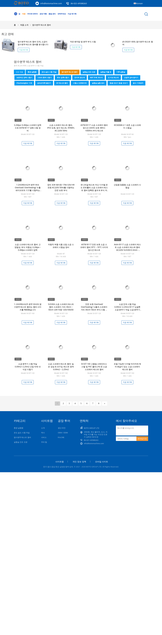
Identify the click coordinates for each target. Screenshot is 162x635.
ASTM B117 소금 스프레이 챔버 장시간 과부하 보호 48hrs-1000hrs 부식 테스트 (94, 128)
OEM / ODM (63, 432)
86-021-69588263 (79, 3)
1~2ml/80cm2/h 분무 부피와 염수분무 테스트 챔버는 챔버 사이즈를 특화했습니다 (27, 307)
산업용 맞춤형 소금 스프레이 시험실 (127, 186)
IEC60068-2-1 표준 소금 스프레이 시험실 (127, 126)
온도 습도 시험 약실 (49, 72)
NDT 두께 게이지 (96, 77)
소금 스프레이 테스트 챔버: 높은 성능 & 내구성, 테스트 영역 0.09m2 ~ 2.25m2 (61, 367)
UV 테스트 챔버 (62, 83)
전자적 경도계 (79, 77)
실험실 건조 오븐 (89, 72)
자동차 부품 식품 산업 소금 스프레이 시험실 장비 (61, 246)
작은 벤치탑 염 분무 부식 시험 (83, 41)
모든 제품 (19, 72)
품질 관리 (52, 14)
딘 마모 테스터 (113, 77)
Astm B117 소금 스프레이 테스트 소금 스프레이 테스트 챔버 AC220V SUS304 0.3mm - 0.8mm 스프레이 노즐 (127, 248)
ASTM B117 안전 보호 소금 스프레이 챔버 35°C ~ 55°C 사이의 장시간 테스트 (94, 247)
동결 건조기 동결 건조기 (119, 83)
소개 (43, 428)
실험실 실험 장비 (98, 83)
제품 (23, 14)
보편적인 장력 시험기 (24, 77)
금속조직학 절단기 (44, 83)
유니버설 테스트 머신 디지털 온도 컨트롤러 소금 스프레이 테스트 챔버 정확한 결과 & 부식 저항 (94, 188)
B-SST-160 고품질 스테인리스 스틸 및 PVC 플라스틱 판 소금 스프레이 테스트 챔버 (94, 367)
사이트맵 (59, 462)
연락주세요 (62, 14)
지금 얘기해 (72, 14)
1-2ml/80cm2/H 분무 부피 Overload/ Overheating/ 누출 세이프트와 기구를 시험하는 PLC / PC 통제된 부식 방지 (28, 188)
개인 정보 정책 (79, 462)
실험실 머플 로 (105, 72)
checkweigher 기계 (24, 83)
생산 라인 (61, 428)
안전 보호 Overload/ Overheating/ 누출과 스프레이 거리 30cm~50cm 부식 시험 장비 (94, 308)
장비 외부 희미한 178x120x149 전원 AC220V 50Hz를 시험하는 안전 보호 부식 (60, 187)
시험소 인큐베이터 (80, 83)
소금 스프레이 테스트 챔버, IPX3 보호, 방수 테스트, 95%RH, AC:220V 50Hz (61, 128)
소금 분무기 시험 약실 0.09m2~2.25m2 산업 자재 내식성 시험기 (28, 367)
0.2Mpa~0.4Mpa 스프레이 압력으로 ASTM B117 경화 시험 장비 (27, 128)
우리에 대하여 (32, 14)
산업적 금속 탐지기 (131, 77)
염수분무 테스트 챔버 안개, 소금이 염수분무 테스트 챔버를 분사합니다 (33, 43)
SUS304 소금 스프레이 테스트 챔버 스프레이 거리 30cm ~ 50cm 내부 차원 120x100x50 (61, 307)
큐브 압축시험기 (63, 77)
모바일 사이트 (101, 462)
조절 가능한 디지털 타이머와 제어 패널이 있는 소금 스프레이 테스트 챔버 (127, 367)
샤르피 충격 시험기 (45, 77)
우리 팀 (44, 442)
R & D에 (61, 437)
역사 (43, 432)
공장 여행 (43, 14)
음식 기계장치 (138, 83)
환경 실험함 (32, 72)
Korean (139, 3)
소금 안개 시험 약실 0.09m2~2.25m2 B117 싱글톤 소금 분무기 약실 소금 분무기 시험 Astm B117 (127, 308)
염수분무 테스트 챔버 (41, 25)
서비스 (44, 437)
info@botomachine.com (51, 3)
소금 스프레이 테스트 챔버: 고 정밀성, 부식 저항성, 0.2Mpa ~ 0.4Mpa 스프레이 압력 (28, 247)
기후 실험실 (120, 72)
